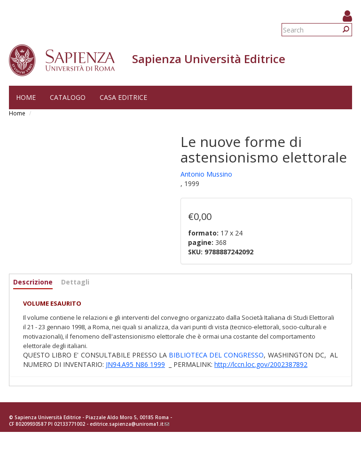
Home (26, 97)
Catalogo (68, 97)
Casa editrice (123, 97)
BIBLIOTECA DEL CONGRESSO (216, 354)
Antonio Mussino (206, 174)
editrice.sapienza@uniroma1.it (129, 424)
